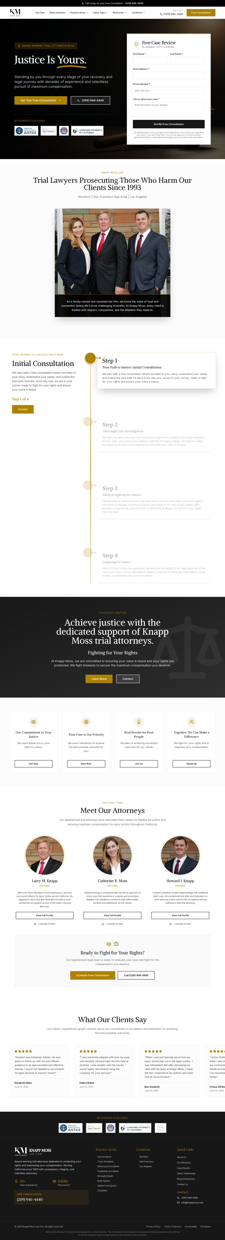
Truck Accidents (105, 1161)
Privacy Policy (153, 1226)
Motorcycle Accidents (107, 1166)
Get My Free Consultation (169, 124)
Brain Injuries (103, 1181)
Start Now (86, 763)
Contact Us (182, 1184)
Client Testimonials (186, 1173)
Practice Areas (79, 12)
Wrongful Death (104, 1176)
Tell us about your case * (146, 99)
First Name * (139, 54)
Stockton (142, 1156)
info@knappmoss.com (190, 1202)
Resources (120, 12)
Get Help (33, 763)
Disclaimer (206, 1226)
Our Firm (40, 12)
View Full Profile (44, 915)
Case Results (183, 1168)
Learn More (99, 678)
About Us (181, 1157)
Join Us (139, 763)
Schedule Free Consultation (92, 975)
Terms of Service (172, 1226)
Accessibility (191, 1226)
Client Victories (57, 12)
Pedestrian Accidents (107, 1171)
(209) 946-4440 (134, 3)
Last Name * (176, 54)
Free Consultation (201, 12)
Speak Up (191, 763)
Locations (138, 12)
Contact (23, 409)
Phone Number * (141, 84)
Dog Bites (101, 1190)
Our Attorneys (184, 1162)
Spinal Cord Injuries (106, 1185)
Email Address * (141, 69)
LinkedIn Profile (44, 924)
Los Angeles (144, 1166)
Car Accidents (103, 1156)
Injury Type (100, 12)
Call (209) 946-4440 (136, 975)
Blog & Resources (186, 1179)
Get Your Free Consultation (40, 100)
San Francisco (145, 1161)
